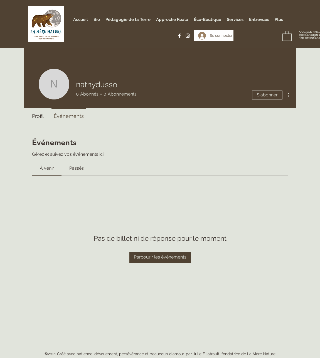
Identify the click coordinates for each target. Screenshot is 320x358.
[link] (47, 168)
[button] (287, 35)
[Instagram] (188, 35)
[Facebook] (179, 35)
